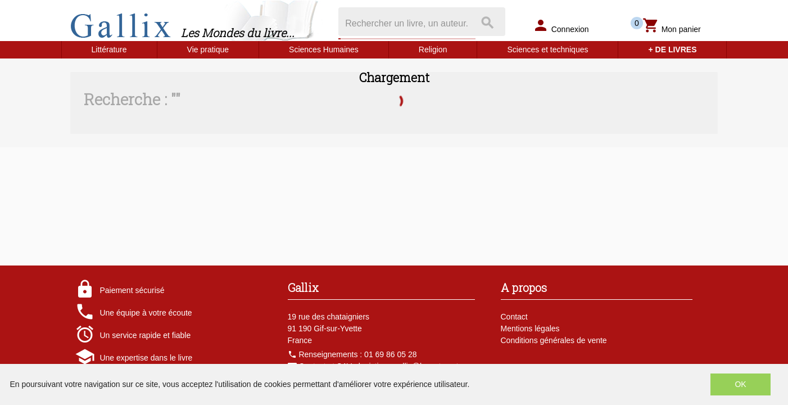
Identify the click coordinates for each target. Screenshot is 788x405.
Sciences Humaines (324, 49)
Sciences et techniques (547, 49)
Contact (514, 316)
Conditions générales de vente (554, 340)
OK (740, 384)
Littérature (109, 49)
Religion (433, 49)
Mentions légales (530, 328)
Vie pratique (208, 49)
